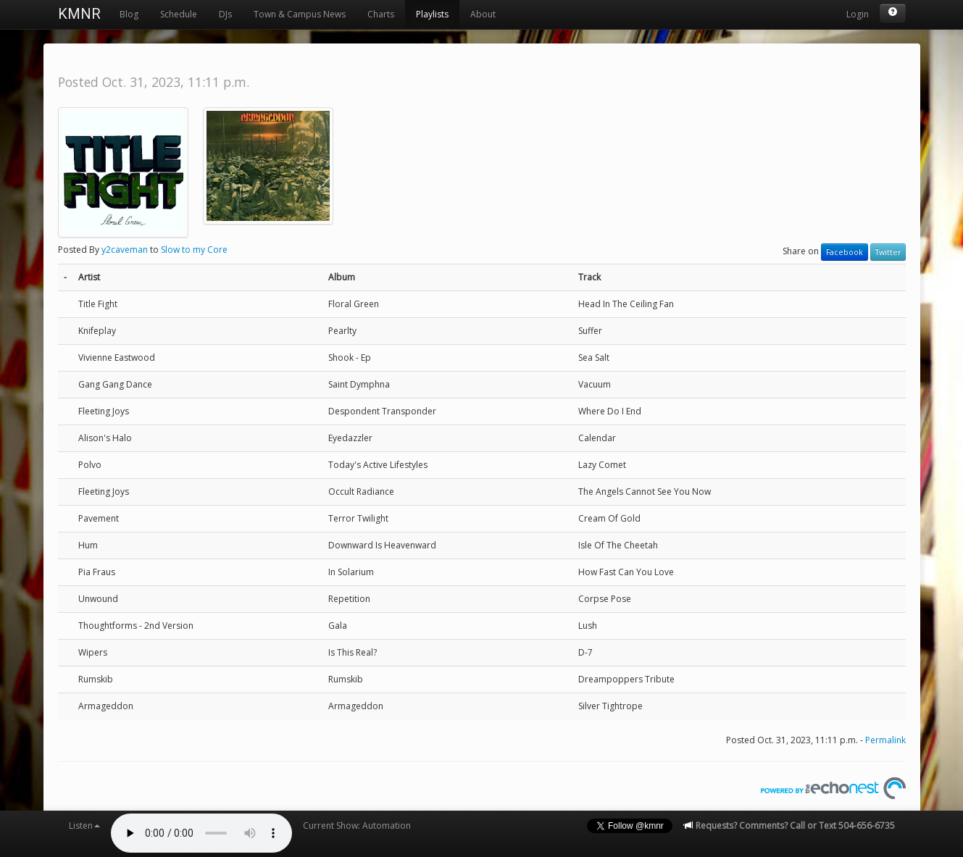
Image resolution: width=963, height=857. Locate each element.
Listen (84, 825)
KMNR (79, 13)
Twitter (888, 252)
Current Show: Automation (357, 825)
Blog (129, 14)
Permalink (885, 740)
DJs (225, 14)
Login (857, 14)
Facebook (844, 252)
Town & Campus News (300, 14)
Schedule (178, 14)
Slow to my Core (194, 249)
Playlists (432, 14)
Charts (380, 14)
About (483, 14)
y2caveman (124, 249)
